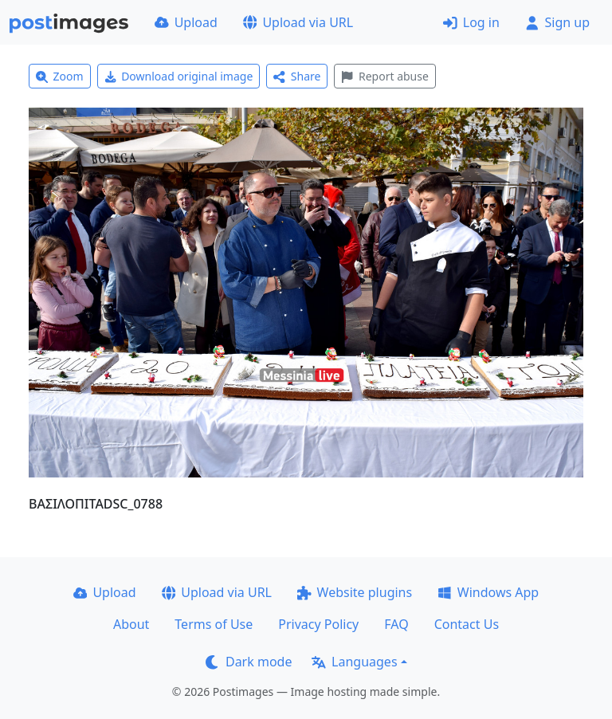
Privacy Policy (318, 624)
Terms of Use (214, 624)
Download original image (178, 76)
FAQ (396, 624)
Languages (354, 661)
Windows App (488, 592)
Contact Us (466, 624)
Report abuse (384, 76)
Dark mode (249, 661)
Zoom (60, 76)
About (131, 624)
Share (296, 76)
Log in (471, 22)
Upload (186, 22)
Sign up (557, 22)
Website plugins (354, 592)
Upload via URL (298, 22)
